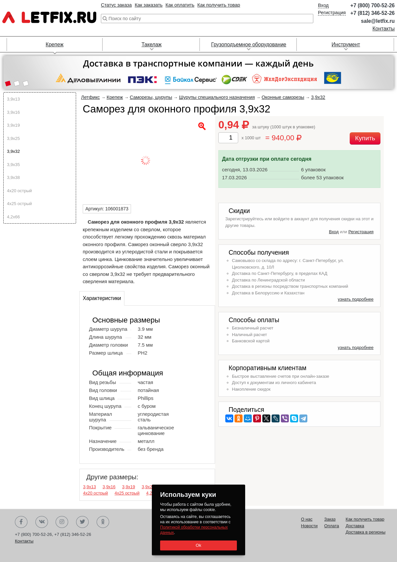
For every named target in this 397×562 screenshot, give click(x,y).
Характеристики (102, 298)
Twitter (82, 522)
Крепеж (55, 44)
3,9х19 (13, 125)
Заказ (329, 519)
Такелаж (152, 44)
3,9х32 (13, 151)
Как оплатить (179, 5)
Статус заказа (116, 5)
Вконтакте (41, 522)
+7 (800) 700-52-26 (372, 5)
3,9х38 (13, 177)
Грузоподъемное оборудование (248, 44)
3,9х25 (13, 138)
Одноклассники (103, 522)
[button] (7, 84)
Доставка (355, 525)
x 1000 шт (251, 137)
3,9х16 (13, 112)
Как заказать (148, 5)
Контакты (384, 28)
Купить (365, 138)
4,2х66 (13, 216)
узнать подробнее (356, 299)
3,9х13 (13, 99)
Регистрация (332, 12)
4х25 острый (19, 203)
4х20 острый (19, 190)
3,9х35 (13, 164)
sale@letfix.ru (378, 21)
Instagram (62, 522)
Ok (198, 545)
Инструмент (345, 44)
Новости (309, 525)
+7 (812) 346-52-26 (372, 13)
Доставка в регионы (365, 532)
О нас (307, 519)
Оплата (331, 525)
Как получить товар (219, 5)
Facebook (21, 522)
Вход (323, 5)
